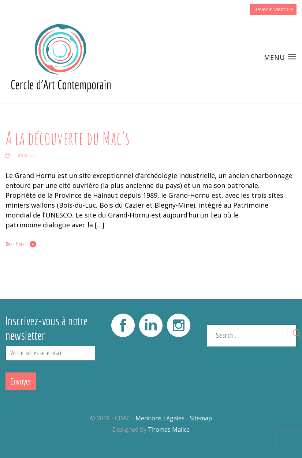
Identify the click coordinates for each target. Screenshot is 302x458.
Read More (15, 244)
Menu (280, 57)
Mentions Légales (159, 418)
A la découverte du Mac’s (67, 137)
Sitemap (201, 418)
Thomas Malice (169, 429)
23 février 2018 (24, 155)
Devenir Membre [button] (273, 9)
